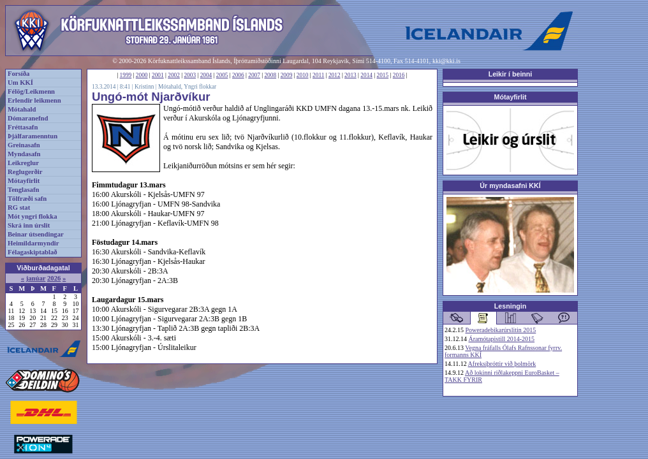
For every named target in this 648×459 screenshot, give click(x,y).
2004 (206, 75)
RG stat (19, 207)
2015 (383, 75)
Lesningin (510, 306)
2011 (318, 75)
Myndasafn (24, 153)
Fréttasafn (23, 127)
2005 (222, 75)
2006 (238, 75)
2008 (270, 75)
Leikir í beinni (511, 74)
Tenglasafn (23, 189)
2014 (366, 75)
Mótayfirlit (24, 180)
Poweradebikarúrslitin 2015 (501, 329)
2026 (54, 278)
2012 (334, 75)
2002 (174, 75)
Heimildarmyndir (33, 243)
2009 (287, 75)
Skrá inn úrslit (29, 225)
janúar (36, 278)
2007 (254, 75)
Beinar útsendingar (36, 234)
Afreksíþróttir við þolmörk (502, 363)
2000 (142, 75)
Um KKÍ (20, 82)
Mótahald (22, 109)
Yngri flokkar (200, 87)
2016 (399, 75)
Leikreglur (23, 162)
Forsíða (18, 73)
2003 (190, 75)
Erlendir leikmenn (34, 100)
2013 (350, 75)
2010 (303, 75)
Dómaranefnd (28, 118)
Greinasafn (24, 145)
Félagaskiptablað (32, 252)
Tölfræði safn (27, 198)
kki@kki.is (446, 60)
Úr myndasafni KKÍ (510, 185)
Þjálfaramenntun (32, 136)
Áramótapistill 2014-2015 (502, 338)
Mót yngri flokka (32, 216)
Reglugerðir (25, 171)
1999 (126, 75)
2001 (158, 75)
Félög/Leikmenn (31, 91)
